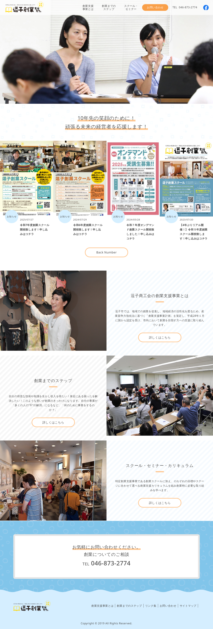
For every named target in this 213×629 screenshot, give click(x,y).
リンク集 (150, 606)
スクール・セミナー (131, 7)
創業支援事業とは (88, 7)
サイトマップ (188, 606)
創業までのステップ (109, 7)
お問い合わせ (155, 7)
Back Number (106, 252)
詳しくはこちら (160, 337)
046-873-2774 (188, 7)
